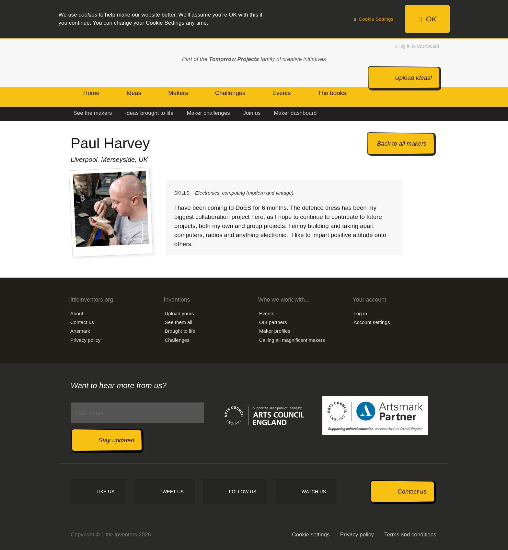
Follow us (242, 491)
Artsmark (80, 331)
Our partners (273, 322)
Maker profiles (274, 331)
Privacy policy (85, 340)
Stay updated (116, 440)
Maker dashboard (295, 113)
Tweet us (172, 491)
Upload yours (179, 313)
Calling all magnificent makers (292, 340)
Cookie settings (310, 535)
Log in (360, 313)
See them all (178, 322)
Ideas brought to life (149, 113)
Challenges (177, 340)
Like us (105, 491)
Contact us (82, 322)
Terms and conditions (410, 535)
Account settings (371, 322)
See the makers (93, 113)
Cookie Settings (373, 19)
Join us (251, 113)
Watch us (314, 491)
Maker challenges (208, 113)
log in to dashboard (417, 46)
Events (266, 313)
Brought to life (180, 331)
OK (428, 19)
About (76, 313)
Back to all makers (402, 143)
